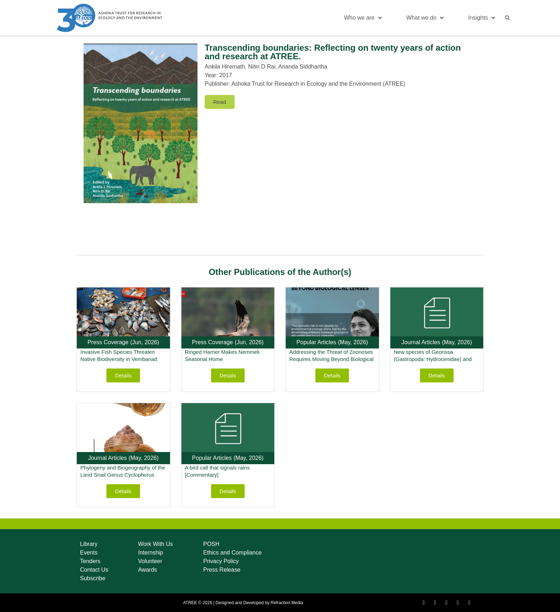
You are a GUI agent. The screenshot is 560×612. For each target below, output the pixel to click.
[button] (507, 18)
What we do (425, 17)
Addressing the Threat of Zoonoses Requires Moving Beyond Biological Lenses (331, 359)
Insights (481, 17)
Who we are (362, 17)
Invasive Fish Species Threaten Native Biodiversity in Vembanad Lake (118, 359)
